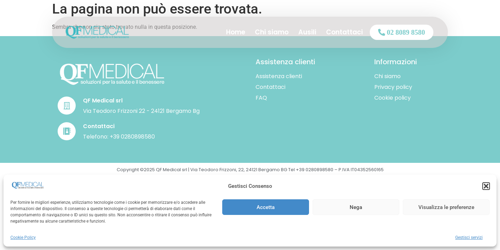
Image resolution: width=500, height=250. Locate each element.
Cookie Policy (23, 237)
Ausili (307, 32)
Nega (356, 207)
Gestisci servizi (469, 237)
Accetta (266, 207)
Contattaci (344, 32)
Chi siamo (272, 32)
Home (235, 32)
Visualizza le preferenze (446, 207)
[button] (486, 186)
